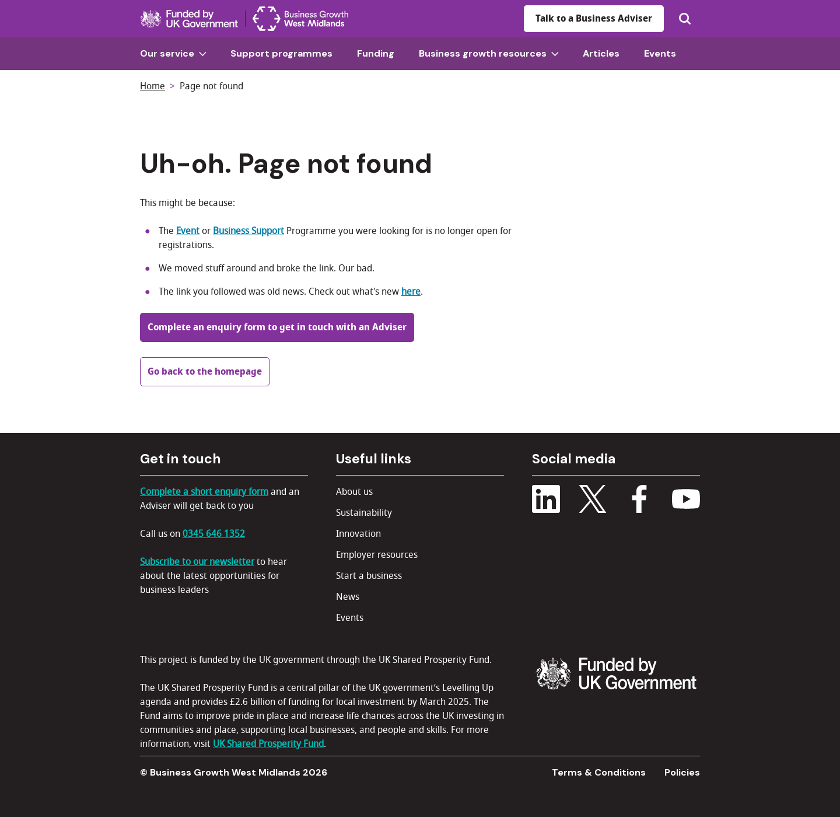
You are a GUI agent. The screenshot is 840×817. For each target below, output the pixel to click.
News (347, 597)
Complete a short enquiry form (204, 492)
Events (660, 53)
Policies (682, 772)
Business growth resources (489, 53)
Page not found (211, 86)
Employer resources (377, 555)
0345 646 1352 (214, 534)
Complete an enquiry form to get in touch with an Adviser (277, 327)
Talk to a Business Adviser (594, 19)
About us (354, 492)
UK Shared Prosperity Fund (268, 744)
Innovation (358, 534)
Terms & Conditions (599, 772)
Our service (173, 53)
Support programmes (281, 53)
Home (152, 86)
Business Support (248, 231)
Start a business (369, 576)
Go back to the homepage (205, 372)
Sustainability (364, 513)
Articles (601, 53)
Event (188, 231)
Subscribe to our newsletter (197, 562)
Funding (375, 53)
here (411, 292)
